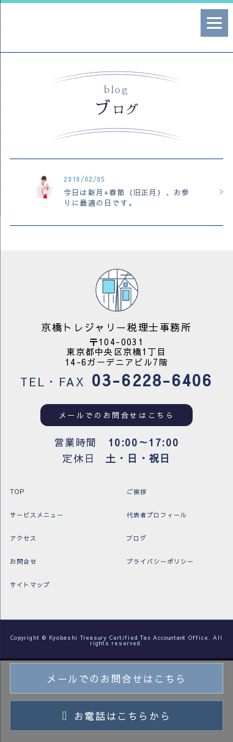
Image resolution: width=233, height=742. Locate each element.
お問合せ (23, 561)
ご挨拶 (137, 491)
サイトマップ (30, 584)
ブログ (137, 538)
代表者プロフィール (157, 515)
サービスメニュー (37, 515)
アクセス (23, 538)
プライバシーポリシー (160, 561)
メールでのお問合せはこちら (117, 415)
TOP (17, 491)
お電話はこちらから (116, 715)
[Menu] (214, 23)
